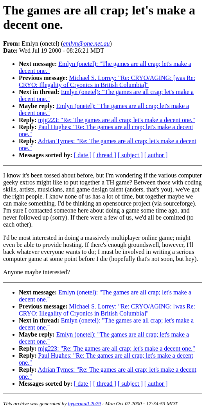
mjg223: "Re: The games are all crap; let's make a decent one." (116, 120)
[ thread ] (104, 155)
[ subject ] (130, 155)
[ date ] (83, 155)
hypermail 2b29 (84, 403)
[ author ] (156, 155)
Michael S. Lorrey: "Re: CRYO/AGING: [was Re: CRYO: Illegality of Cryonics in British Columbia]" (107, 81)
